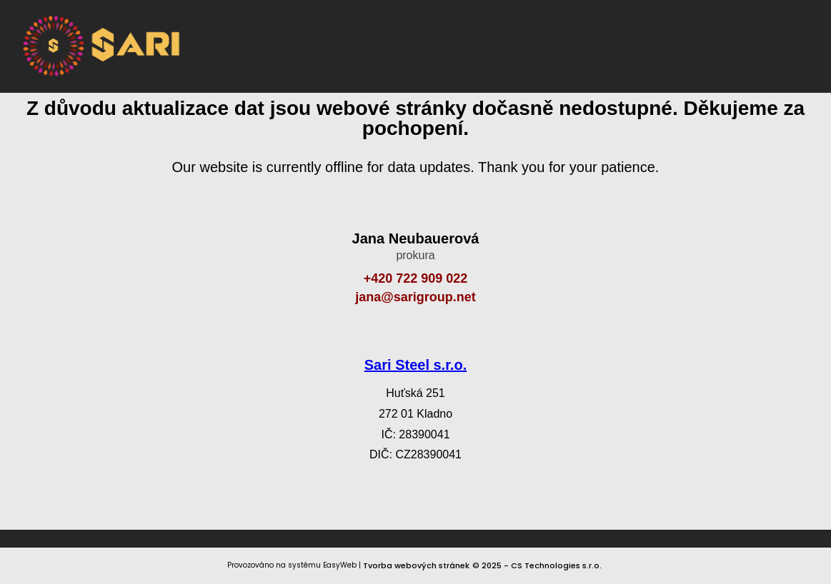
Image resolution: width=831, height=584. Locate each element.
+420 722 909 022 (416, 278)
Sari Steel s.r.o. (415, 365)
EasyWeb (340, 565)
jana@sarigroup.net (415, 297)
